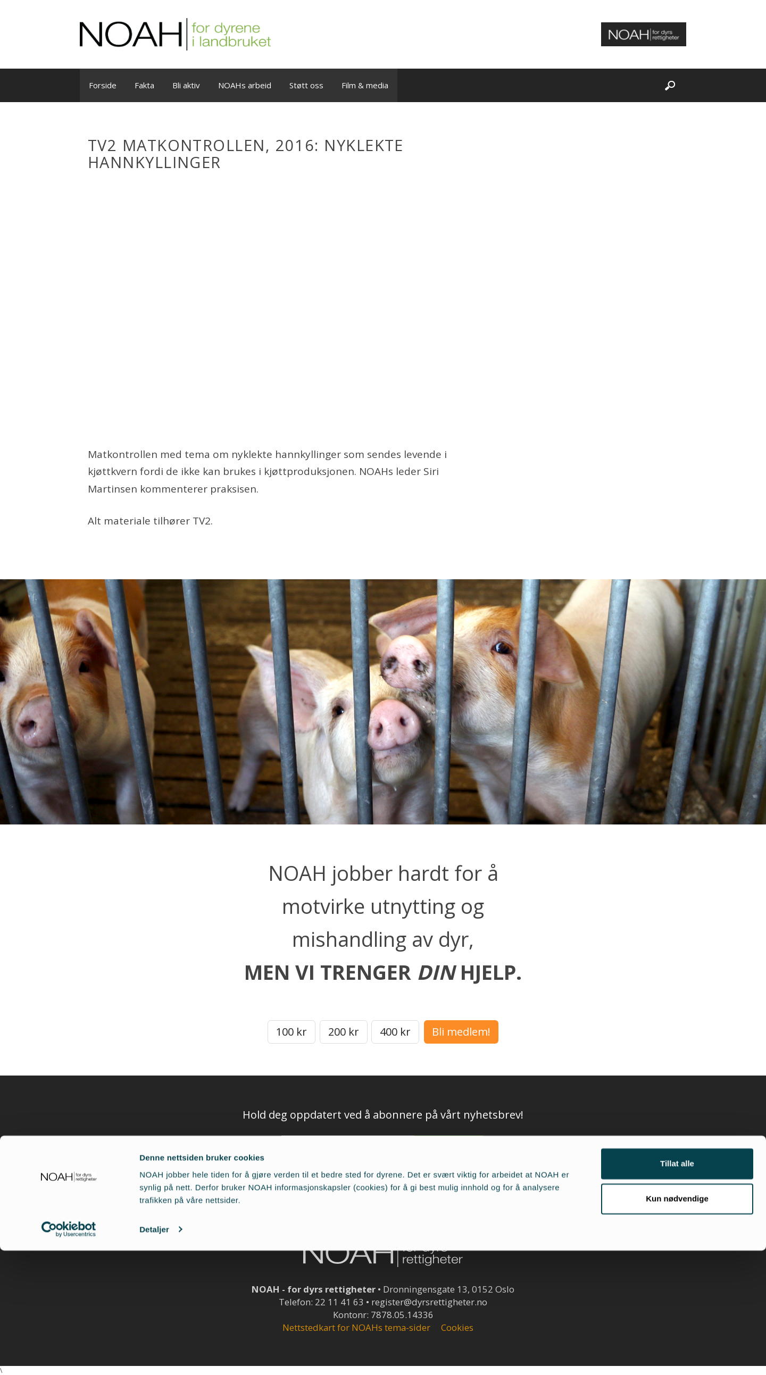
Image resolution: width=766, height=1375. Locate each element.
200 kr (343, 1031)
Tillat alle (677, 1288)
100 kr (291, 1031)
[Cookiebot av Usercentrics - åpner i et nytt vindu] (68, 1354)
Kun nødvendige (677, 1323)
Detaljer (154, 1354)
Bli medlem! (461, 1031)
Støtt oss (306, 85)
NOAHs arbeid (244, 85)
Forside (102, 85)
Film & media (365, 85)
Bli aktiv (186, 85)
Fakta (144, 85)
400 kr (395, 1031)
